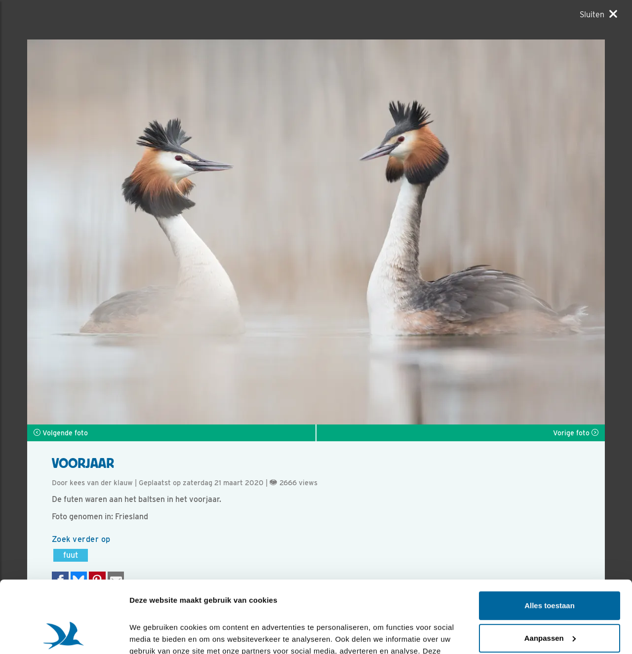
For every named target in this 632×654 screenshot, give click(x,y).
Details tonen (152, 634)
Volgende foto (61, 433)
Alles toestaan (549, 538)
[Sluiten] (598, 14)
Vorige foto (575, 433)
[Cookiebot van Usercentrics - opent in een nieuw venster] (64, 634)
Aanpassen (550, 570)
